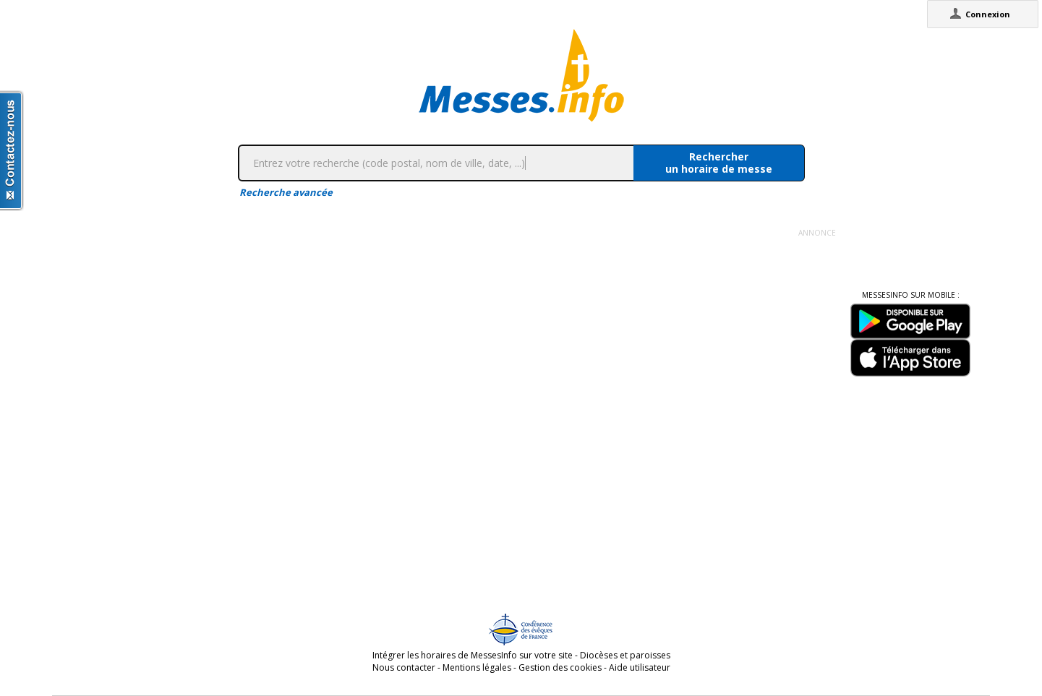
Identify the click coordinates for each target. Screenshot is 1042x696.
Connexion (987, 14)
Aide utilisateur (639, 667)
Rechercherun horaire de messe (718, 163)
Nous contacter (403, 667)
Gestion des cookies (560, 667)
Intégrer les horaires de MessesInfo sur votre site (472, 655)
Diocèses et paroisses (625, 655)
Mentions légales (477, 667)
